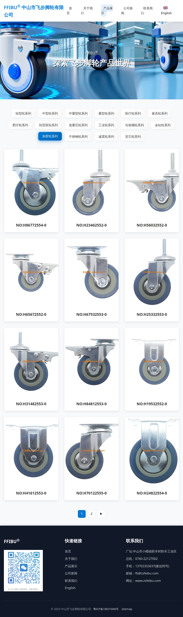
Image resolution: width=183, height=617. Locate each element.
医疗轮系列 (133, 113)
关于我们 (87, 10)
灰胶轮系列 (50, 136)
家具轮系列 (160, 113)
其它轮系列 (133, 137)
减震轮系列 (106, 137)
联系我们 (147, 10)
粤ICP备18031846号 (106, 609)
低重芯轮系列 (78, 125)
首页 (69, 10)
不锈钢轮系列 (78, 137)
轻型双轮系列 (48, 125)
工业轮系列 (106, 125)
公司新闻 (127, 10)
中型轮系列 (50, 113)
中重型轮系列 (78, 113)
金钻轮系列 (163, 125)
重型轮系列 (106, 113)
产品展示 (107, 10)
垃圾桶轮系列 (134, 125)
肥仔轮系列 (20, 125)
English (166, 10)
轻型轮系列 (23, 113)
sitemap (126, 609)
